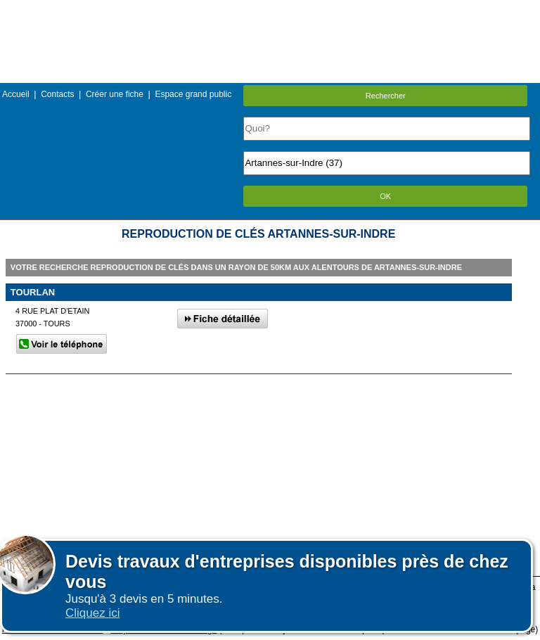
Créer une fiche (114, 94)
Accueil (16, 94)
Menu (270, 10)
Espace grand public (193, 94)
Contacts (57, 94)
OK (385, 196)
